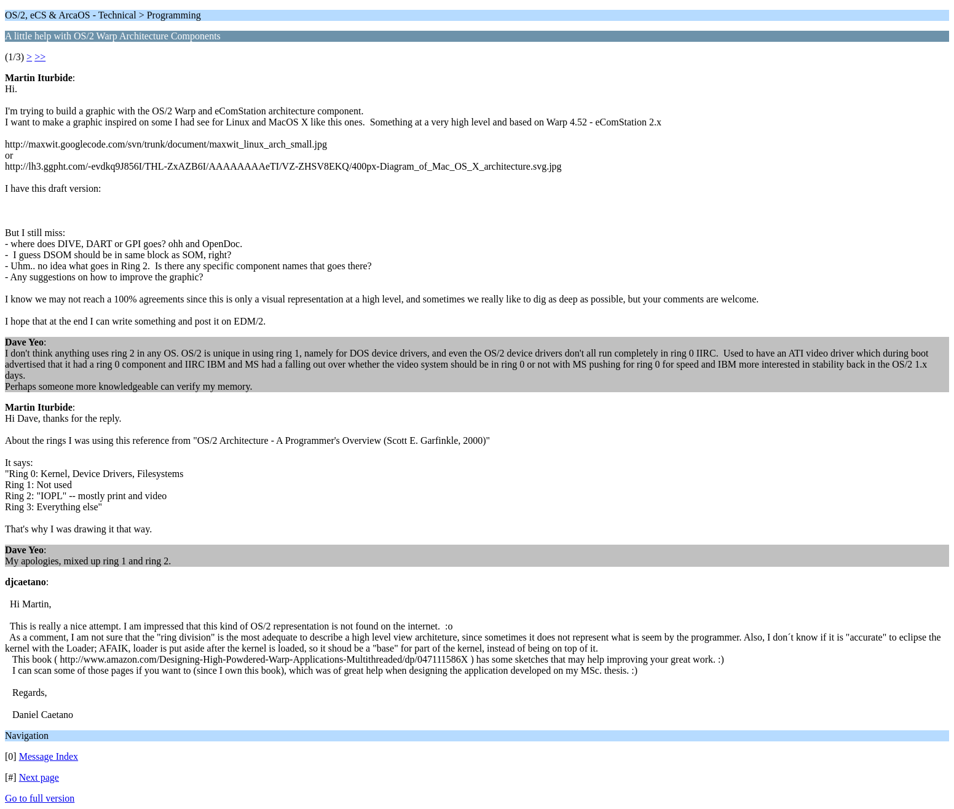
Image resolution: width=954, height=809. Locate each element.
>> (39, 57)
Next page (39, 777)
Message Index (48, 756)
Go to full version (39, 798)
